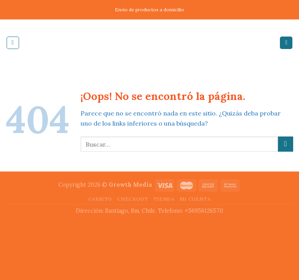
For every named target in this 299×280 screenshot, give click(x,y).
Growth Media (130, 184)
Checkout (132, 199)
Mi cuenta (195, 199)
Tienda (164, 199)
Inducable (149, 43)
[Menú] (13, 43)
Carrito (100, 199)
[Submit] (285, 144)
